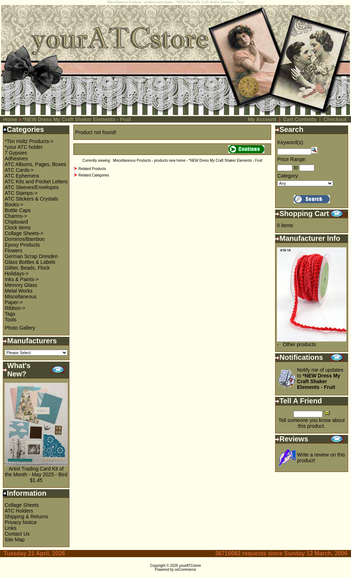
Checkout (335, 119)
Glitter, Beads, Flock (27, 268)
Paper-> (14, 302)
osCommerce (185, 570)
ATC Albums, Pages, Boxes (35, 164)
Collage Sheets (22, 505)
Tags (10, 314)
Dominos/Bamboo (25, 239)
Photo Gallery (20, 328)
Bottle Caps (18, 210)
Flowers (13, 250)
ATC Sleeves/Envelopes (32, 187)
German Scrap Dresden (31, 256)
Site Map (14, 539)
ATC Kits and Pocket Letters (36, 181)
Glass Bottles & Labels (30, 262)
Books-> (14, 204)
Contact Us (17, 534)
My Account (262, 119)
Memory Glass (21, 285)
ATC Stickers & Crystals (31, 199)
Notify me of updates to (320, 378)
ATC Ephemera (22, 176)
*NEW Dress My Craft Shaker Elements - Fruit (77, 119)
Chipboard (16, 222)
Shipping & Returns (26, 516)
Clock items (18, 227)
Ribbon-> (15, 308)
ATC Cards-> (19, 170)
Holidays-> (17, 273)
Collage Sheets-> (24, 233)
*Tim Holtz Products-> (29, 141)
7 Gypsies (16, 153)
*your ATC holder (24, 147)
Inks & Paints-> (22, 279)
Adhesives (16, 158)
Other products (299, 344)
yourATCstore (190, 566)
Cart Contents (299, 119)
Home (10, 119)
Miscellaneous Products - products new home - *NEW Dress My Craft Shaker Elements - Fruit (187, 160)
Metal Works (19, 291)
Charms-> (16, 216)
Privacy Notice (21, 522)
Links (11, 528)
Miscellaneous (21, 296)
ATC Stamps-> (21, 193)
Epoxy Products (22, 245)
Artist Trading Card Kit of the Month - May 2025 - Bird (36, 471)
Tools (11, 319)
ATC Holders (19, 511)
